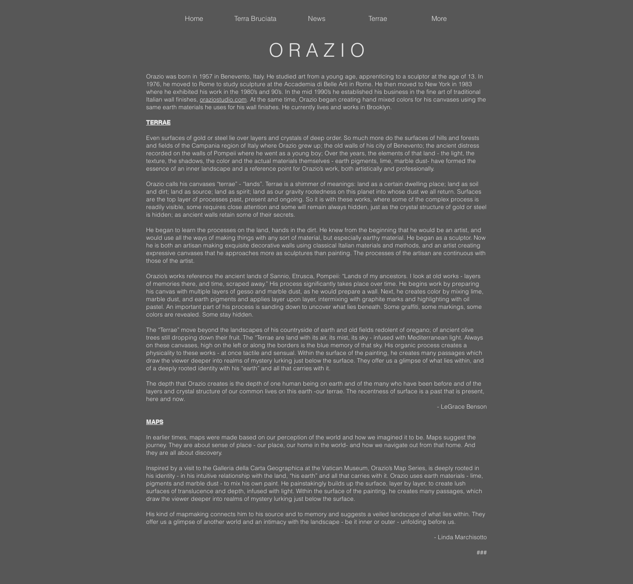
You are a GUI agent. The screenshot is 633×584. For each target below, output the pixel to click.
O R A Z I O (317, 49)
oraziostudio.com (223, 99)
